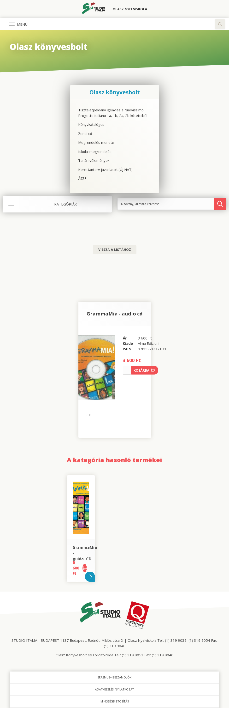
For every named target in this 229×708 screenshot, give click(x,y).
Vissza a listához (114, 249)
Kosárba (144, 370)
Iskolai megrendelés (95, 151)
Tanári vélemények (93, 160)
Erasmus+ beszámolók (114, 677)
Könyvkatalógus (91, 124)
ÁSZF (82, 178)
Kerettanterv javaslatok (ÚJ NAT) (105, 169)
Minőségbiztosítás (114, 701)
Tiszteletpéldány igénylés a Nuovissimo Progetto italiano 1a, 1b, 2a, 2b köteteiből (112, 113)
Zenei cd (85, 133)
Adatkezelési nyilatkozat (114, 689)
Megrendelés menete (96, 142)
